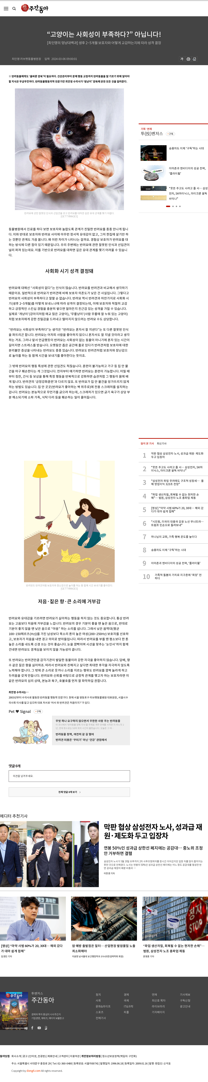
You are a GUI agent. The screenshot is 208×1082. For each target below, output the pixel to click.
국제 (126, 1000)
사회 (98, 1000)
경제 (126, 994)
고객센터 (63, 1056)
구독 (39, 711)
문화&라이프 (103, 1006)
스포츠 (99, 1012)
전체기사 (101, 1018)
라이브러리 (158, 1006)
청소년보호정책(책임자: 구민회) (119, 1056)
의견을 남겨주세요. (23, 776)
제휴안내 (52, 1056)
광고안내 (185, 1006)
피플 (126, 1012)
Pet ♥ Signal (20, 711)
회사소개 (16, 1056)
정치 (98, 994)
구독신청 (185, 1000)
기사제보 (185, 994)
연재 (154, 994)
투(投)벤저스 (152, 133)
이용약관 (75, 1056)
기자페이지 (158, 1012)
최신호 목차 (159, 1000)
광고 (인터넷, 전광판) (34, 1056)
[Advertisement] (57, 429)
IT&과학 (128, 1006)
